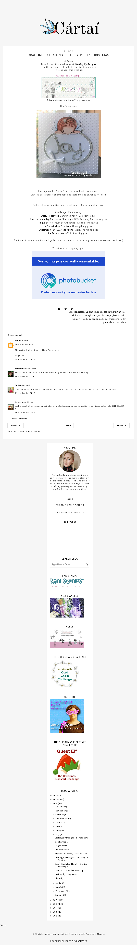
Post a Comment (19, 418)
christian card (119, 311)
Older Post (121, 425)
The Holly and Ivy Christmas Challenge (51, 219)
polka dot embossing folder (112, 319)
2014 (55, 908)
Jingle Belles (46, 222)
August (59, 822)
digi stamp (115, 315)
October (59, 814)
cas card (108, 311)
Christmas (44, 229)
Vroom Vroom (62, 849)
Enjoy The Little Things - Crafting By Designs (71, 865)
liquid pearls (92, 319)
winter (123, 322)
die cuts (105, 315)
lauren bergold (22, 402)
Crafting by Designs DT (66, 874)
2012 (55, 915)
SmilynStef (20, 385)
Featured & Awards (69, 512)
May (57, 834)
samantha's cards (23, 368)
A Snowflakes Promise (57, 226)
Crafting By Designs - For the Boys (71, 837)
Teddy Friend (61, 842)
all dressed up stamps (85, 311)
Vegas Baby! (61, 845)
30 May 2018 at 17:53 (25, 412)
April (57, 883)
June (57, 830)
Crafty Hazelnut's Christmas (56, 215)
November (60, 810)
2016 (55, 904)
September (60, 818)
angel (100, 311)
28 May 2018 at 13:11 (25, 359)
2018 (55, 803)
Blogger (100, 934)
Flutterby (59, 878)
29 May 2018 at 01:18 (25, 393)
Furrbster (19, 340)
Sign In (3, 925)
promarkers (109, 322)
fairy (123, 315)
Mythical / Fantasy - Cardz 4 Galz (71, 853)
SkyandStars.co (79, 941)
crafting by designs (92, 315)
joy (83, 319)
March (58, 887)
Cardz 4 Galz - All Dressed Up (69, 870)
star (118, 322)
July (57, 826)
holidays (76, 319)
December (60, 806)
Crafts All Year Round (61, 229)
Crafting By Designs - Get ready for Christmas (72, 858)
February (60, 891)
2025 (55, 799)
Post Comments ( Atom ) (31, 431)
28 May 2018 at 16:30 (25, 376)
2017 (55, 900)
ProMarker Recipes (70, 505)
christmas (77, 315)
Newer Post (15, 425)
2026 (55, 795)
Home (68, 425)
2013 (55, 912)
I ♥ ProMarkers (56, 233)
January (59, 895)
